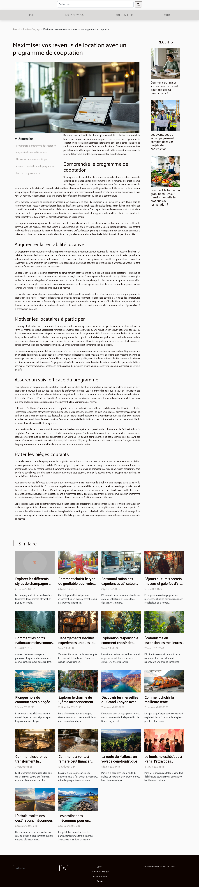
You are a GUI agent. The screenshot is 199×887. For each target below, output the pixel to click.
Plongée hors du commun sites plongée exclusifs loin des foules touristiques (33, 704)
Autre (167, 15)
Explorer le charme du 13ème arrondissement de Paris (75, 702)
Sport (31, 15)
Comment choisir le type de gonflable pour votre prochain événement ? (76, 583)
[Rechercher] (95, 4)
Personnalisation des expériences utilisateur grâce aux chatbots (118, 583)
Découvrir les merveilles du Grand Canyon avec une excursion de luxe (119, 702)
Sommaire (26, 138)
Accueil (16, 29)
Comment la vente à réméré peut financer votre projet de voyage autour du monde (75, 763)
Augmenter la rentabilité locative (31, 152)
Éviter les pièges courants (28, 173)
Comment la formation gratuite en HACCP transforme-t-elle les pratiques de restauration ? (165, 197)
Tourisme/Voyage (75, 15)
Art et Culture (125, 15)
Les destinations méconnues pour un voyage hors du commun (77, 820)
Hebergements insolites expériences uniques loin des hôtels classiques (77, 642)
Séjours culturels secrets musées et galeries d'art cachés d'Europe (163, 583)
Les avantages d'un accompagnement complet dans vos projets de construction (163, 141)
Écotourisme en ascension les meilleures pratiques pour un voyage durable (163, 645)
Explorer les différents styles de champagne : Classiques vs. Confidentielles (32, 585)
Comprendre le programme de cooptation (36, 145)
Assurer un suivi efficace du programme (35, 166)
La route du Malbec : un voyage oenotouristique (119, 758)
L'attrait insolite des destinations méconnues (34, 817)
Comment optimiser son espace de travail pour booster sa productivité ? (164, 88)
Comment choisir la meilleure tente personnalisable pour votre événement (160, 704)
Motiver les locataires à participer (31, 159)
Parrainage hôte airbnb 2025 (68, 440)
